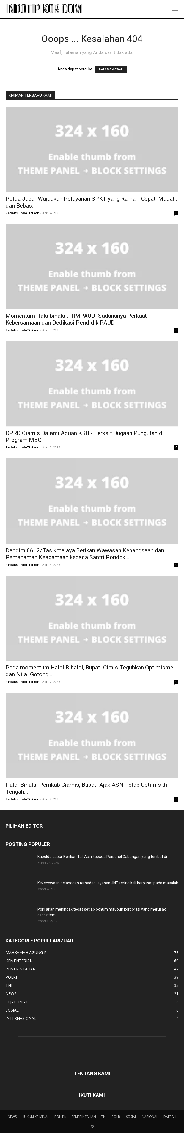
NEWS (12, 1116)
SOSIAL (131, 1116)
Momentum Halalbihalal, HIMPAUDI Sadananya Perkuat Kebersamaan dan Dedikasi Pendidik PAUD (76, 319)
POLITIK (60, 1116)
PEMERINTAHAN (84, 1116)
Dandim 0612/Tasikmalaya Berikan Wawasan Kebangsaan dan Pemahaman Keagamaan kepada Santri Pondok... (85, 554)
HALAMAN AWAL (111, 69)
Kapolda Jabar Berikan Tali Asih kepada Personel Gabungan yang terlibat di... (103, 856)
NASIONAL (150, 1116)
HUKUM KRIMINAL (35, 1116)
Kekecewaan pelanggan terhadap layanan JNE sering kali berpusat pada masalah (107, 883)
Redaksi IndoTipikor (22, 213)
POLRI (116, 1116)
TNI (103, 1116)
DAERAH (169, 1116)
